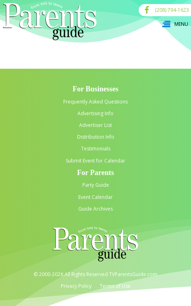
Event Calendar (95, 197)
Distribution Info (95, 136)
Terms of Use (115, 286)
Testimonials (95, 148)
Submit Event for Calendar (95, 160)
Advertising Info (95, 113)
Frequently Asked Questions (95, 101)
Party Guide (95, 184)
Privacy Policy (76, 286)
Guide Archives (95, 208)
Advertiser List (95, 125)
